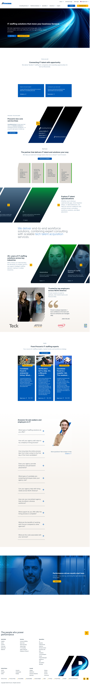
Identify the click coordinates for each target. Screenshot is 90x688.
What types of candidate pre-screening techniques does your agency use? (24, 584)
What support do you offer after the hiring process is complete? (25, 617)
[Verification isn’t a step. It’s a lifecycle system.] (44, 482)
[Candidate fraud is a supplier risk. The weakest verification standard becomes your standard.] (69, 482)
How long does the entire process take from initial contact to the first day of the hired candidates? (24, 560)
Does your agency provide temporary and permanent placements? (25, 572)
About (61, 1)
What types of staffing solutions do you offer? (24, 537)
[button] (7, 247)
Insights (58, 5)
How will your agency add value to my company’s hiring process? (24, 548)
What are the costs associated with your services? (25, 639)
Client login (76, 1)
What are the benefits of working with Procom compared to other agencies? (24, 628)
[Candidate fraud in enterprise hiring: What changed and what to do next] (20, 482)
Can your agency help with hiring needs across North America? (24, 595)
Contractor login (68, 1)
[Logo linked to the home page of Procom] (6, 3)
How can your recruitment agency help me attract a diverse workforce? (26, 606)
